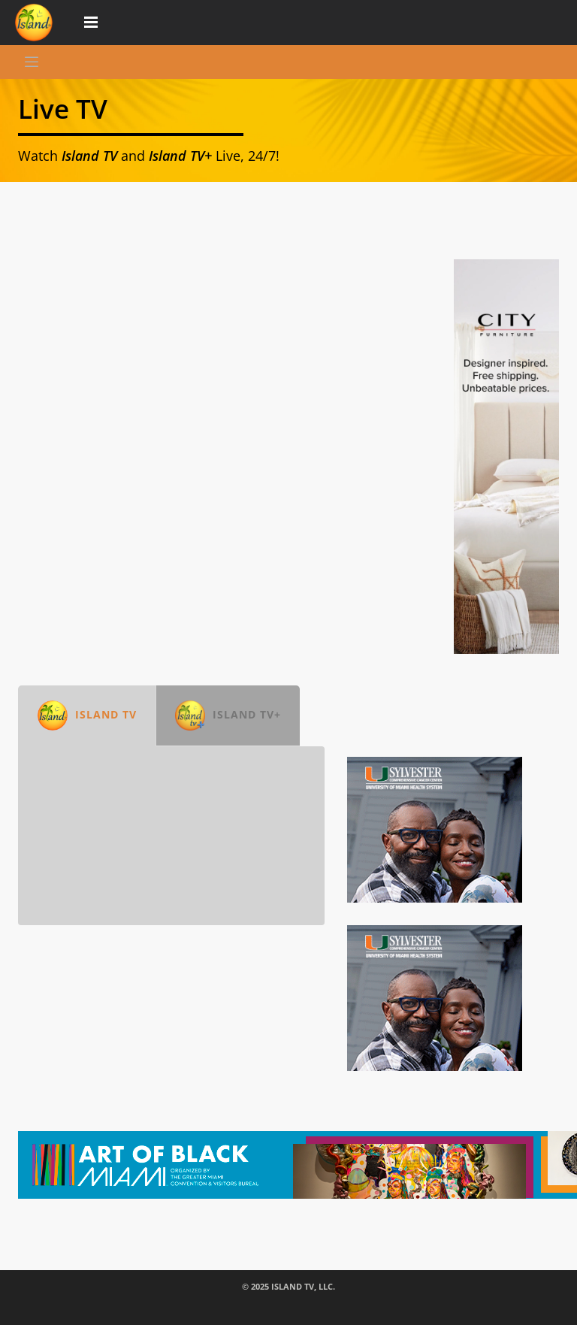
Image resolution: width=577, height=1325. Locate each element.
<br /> (171, 836)
